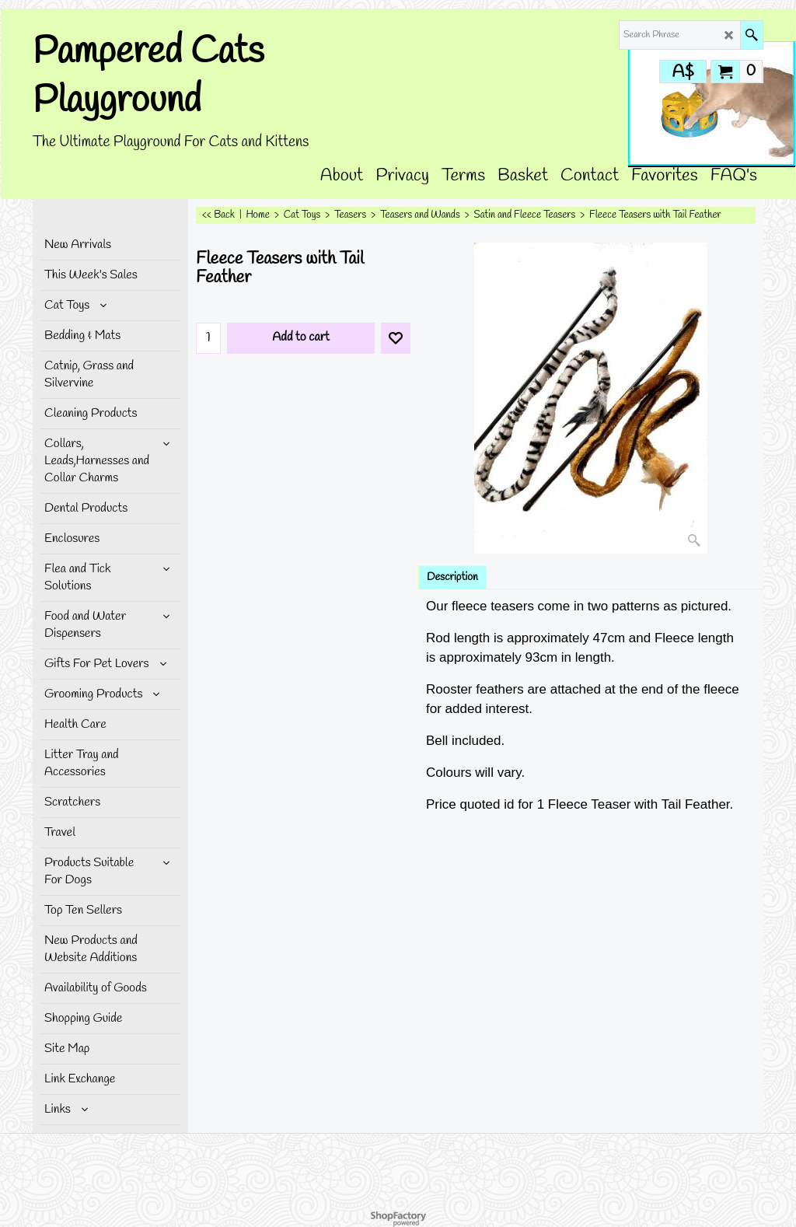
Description (452, 577)
